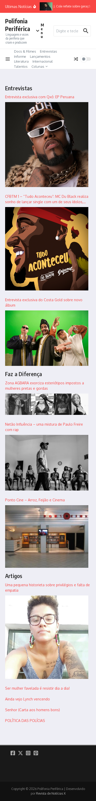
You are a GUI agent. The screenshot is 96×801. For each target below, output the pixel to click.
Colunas (39, 66)
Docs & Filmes (25, 51)
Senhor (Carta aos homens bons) (32, 710)
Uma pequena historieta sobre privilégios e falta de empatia (47, 587)
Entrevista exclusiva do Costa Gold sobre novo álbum (43, 302)
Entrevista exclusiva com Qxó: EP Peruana (39, 97)
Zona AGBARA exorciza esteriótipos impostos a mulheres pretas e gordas (44, 385)
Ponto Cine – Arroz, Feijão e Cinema (35, 500)
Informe (20, 56)
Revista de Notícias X (51, 793)
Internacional (43, 61)
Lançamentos (40, 56)
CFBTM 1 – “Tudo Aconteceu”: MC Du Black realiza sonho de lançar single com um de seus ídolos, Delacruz (46, 199)
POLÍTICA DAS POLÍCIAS (25, 720)
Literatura (21, 61)
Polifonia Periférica (17, 24)
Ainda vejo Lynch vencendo (27, 699)
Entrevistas (48, 51)
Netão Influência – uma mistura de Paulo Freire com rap (44, 427)
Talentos (21, 66)
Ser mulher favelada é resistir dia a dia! (37, 688)
